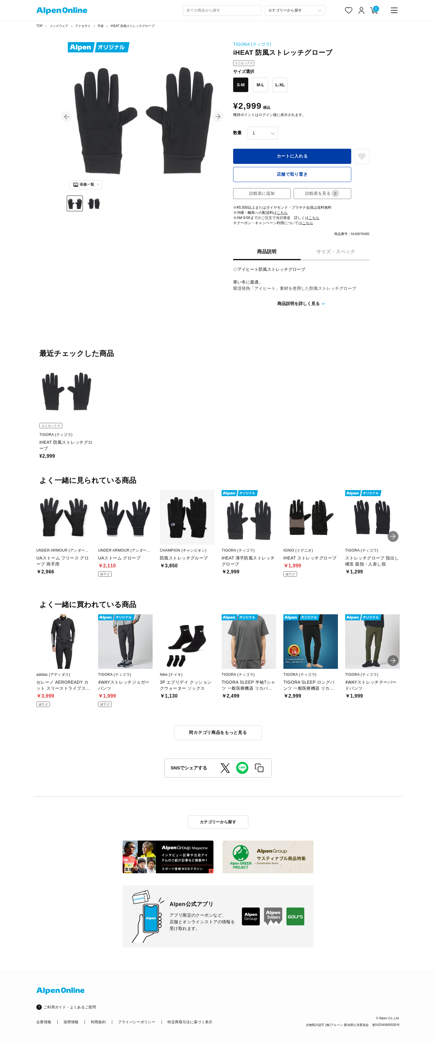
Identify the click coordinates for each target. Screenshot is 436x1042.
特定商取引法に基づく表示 (189, 1022)
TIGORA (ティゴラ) (252, 44)
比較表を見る (322, 193)
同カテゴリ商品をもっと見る (218, 732)
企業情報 (43, 1022)
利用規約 (98, 1022)
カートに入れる (292, 156)
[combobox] (222, 10)
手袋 (100, 26)
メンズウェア (59, 26)
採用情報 (71, 1022)
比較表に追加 (262, 193)
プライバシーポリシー (136, 1022)
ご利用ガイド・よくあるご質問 (70, 1007)
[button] (66, 116)
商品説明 (266, 251)
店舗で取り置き (292, 174)
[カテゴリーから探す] (295, 10)
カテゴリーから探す (218, 822)
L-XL (280, 84)
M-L (260, 84)
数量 (237, 132)
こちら (282, 213)
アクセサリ (83, 26)
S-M (241, 84)
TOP (39, 26)
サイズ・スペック (335, 251)
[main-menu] (394, 10)
